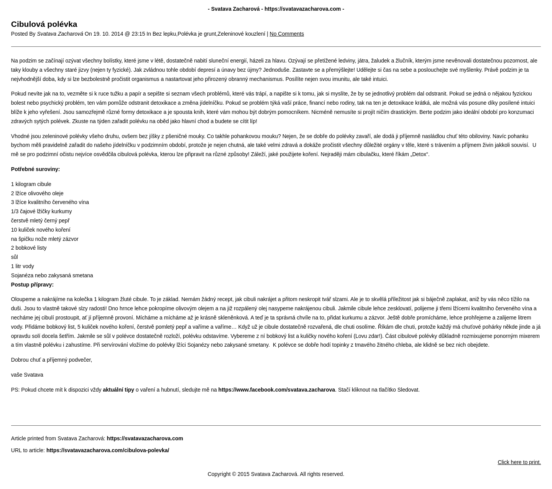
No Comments (287, 34)
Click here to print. (519, 462)
